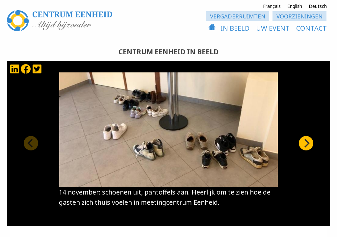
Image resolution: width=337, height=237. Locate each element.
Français (272, 6)
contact (311, 28)
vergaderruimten (237, 16)
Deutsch (318, 6)
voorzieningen (299, 16)
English (294, 6)
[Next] (306, 143)
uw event (273, 28)
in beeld (234, 28)
